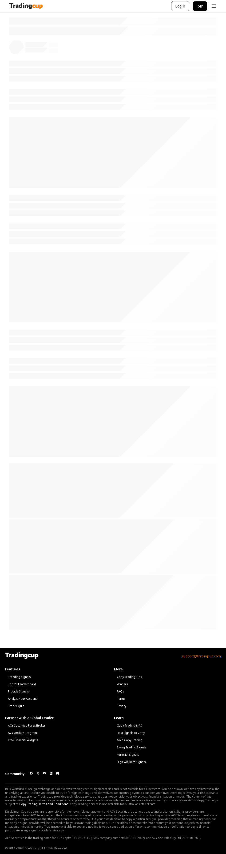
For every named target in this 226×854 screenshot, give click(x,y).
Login (180, 6)
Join (200, 6)
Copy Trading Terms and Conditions (43, 804)
